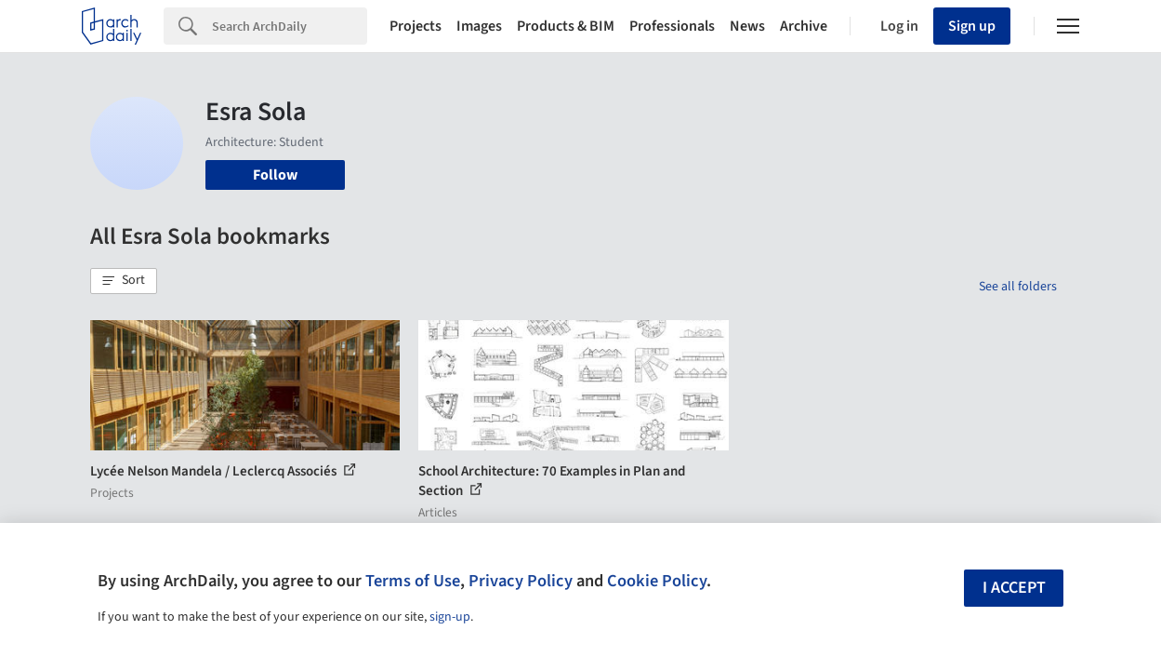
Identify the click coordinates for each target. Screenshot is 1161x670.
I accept (1014, 587)
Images (479, 26)
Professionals (672, 26)
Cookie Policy (656, 581)
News (747, 26)
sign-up (449, 617)
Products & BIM (565, 26)
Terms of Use (412, 581)
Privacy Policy (520, 581)
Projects (415, 26)
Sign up (972, 26)
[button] (123, 281)
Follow (275, 175)
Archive (803, 26)
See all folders (1018, 286)
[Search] (289, 26)
